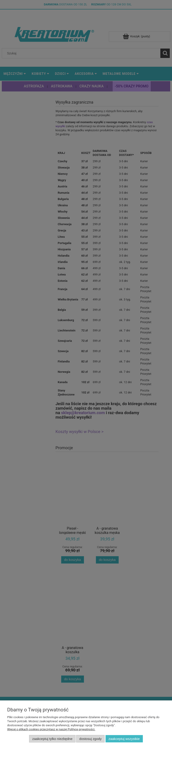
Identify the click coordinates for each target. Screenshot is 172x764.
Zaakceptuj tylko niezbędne (52, 739)
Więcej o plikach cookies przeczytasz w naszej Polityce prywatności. (51, 729)
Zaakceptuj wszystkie (124, 739)
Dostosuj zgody (90, 739)
